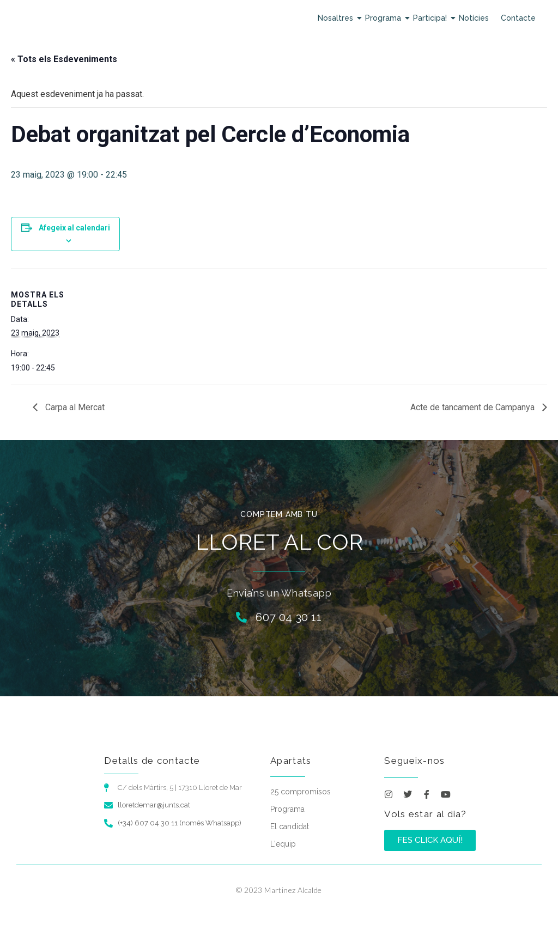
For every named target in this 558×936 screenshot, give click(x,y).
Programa (384, 18)
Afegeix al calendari (74, 227)
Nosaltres (337, 18)
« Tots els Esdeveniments (64, 59)
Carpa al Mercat (74, 407)
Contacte (518, 18)
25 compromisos (300, 791)
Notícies (474, 18)
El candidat (289, 826)
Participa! (431, 18)
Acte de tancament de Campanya (473, 407)
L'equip (283, 844)
